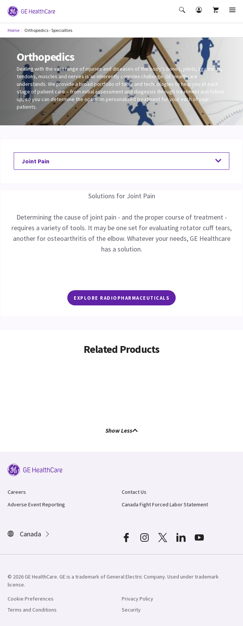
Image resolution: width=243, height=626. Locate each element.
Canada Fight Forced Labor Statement (165, 504)
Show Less (121, 430)
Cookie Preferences (31, 598)
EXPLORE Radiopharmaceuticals (121, 298)
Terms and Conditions (32, 609)
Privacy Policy (137, 598)
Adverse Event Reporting (36, 504)
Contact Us (134, 491)
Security (131, 609)
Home (13, 30)
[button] (183, 15)
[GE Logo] (31, 10)
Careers (17, 491)
